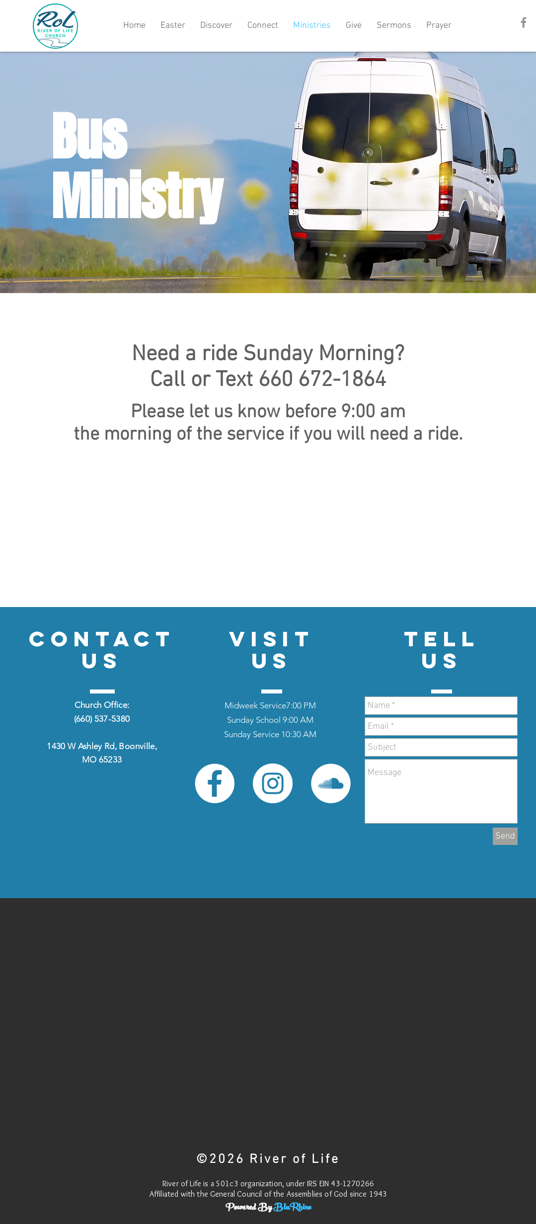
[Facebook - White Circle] (214, 783)
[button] (216, 25)
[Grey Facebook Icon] (524, 22)
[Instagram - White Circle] (273, 783)
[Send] (505, 836)
